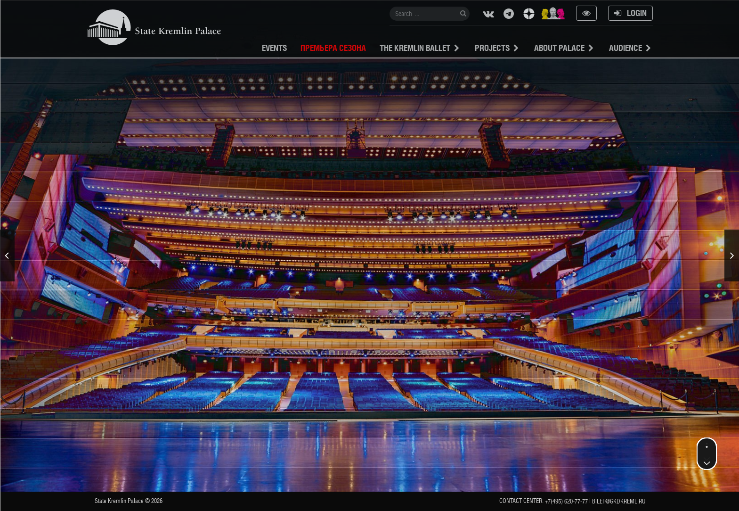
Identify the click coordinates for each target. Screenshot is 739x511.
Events (274, 48)
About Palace (559, 48)
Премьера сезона (333, 48)
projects (492, 48)
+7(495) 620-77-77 (566, 501)
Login (630, 13)
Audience (625, 48)
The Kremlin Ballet (415, 48)
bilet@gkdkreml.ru (619, 501)
